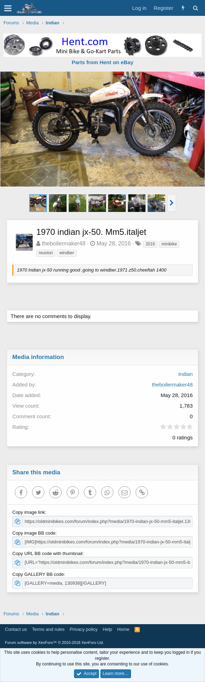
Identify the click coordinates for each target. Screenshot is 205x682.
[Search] (195, 7)
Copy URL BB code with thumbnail (47, 553)
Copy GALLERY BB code (38, 574)
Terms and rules (48, 629)
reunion (46, 252)
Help (107, 629)
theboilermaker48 (64, 243)
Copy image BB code (33, 533)
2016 (150, 244)
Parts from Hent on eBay (102, 62)
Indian (185, 374)
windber (66, 252)
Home (123, 629)
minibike (169, 244)
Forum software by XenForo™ (54, 642)
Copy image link (28, 512)
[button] (7, 8)
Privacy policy (84, 629)
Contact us (16, 629)
